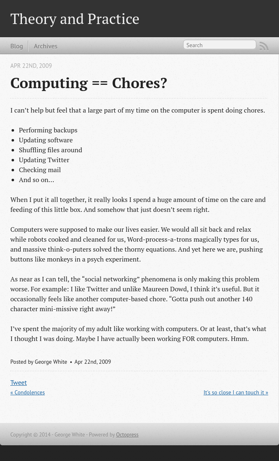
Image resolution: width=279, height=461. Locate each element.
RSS (264, 46)
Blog (16, 46)
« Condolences (27, 392)
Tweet (18, 382)
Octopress (127, 434)
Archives (45, 46)
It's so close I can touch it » (236, 392)
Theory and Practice (74, 18)
